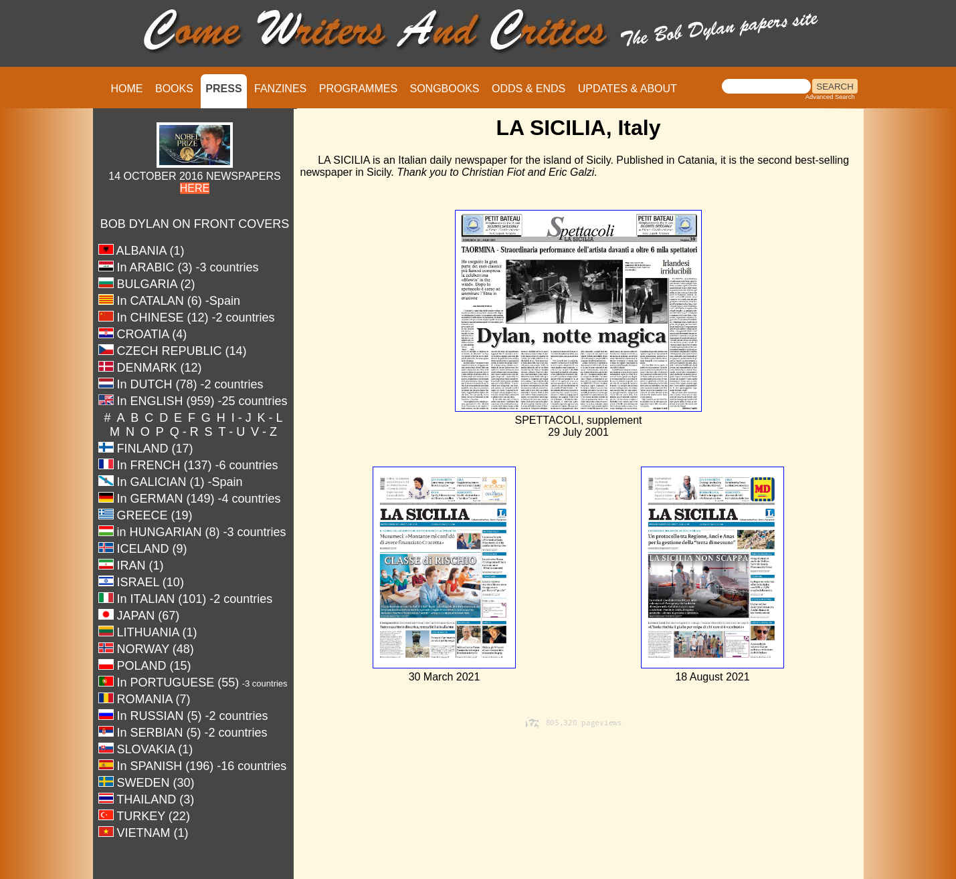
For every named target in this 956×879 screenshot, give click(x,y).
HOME (127, 88)
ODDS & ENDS (528, 88)
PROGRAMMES (358, 88)
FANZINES (280, 88)
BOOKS (174, 88)
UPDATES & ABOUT (627, 88)
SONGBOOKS (445, 88)
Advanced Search (830, 97)
